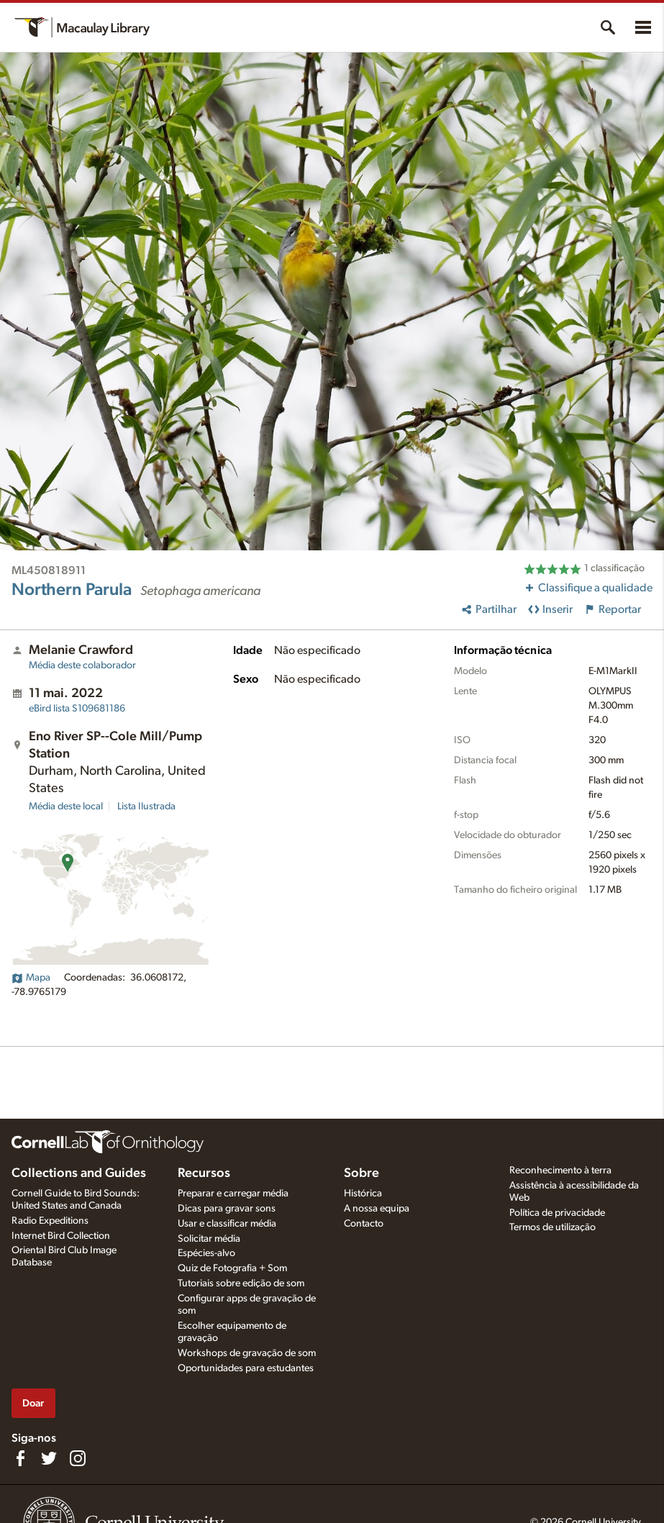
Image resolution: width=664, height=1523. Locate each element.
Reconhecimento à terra (560, 1170)
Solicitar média (209, 1239)
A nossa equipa (376, 1209)
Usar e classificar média (227, 1224)
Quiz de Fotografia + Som (232, 1268)
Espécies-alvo (206, 1253)
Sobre (361, 1173)
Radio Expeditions (50, 1221)
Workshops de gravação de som (247, 1353)
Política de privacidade (557, 1213)
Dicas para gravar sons (227, 1209)
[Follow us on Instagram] (77, 1458)
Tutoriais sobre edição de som (241, 1283)
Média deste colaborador (82, 665)
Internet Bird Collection (61, 1236)
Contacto (363, 1224)
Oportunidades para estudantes (246, 1368)
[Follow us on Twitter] (49, 1458)
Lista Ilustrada (146, 806)
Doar (33, 1403)
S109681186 (77, 709)
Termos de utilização (552, 1227)
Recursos (204, 1173)
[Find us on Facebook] (20, 1458)
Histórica (363, 1193)
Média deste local (66, 806)
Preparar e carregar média (233, 1193)
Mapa (31, 978)
